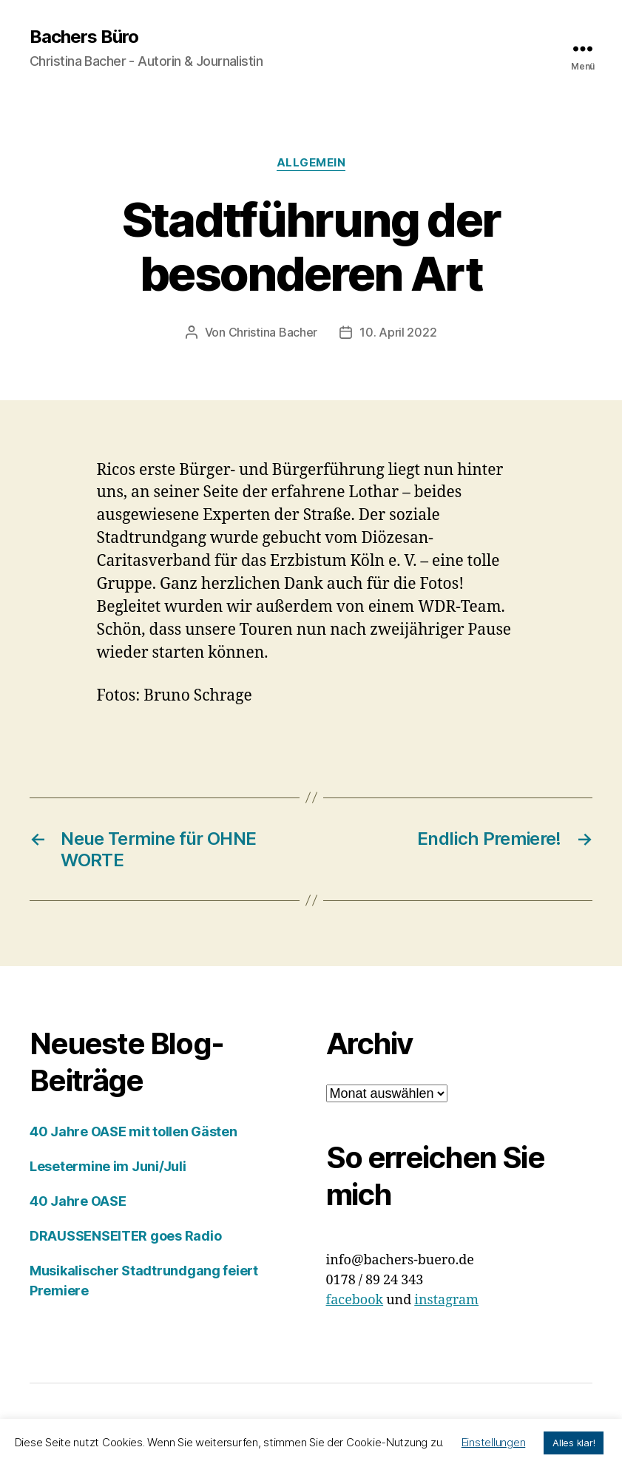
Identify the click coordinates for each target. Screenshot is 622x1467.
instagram (446, 1300)
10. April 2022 (397, 332)
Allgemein (311, 162)
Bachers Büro (84, 37)
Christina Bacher (273, 332)
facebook (355, 1300)
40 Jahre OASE (78, 1201)
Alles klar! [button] (573, 1443)
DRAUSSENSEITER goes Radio (125, 1236)
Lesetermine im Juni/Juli (108, 1166)
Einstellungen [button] (494, 1442)
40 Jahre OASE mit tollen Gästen (133, 1131)
